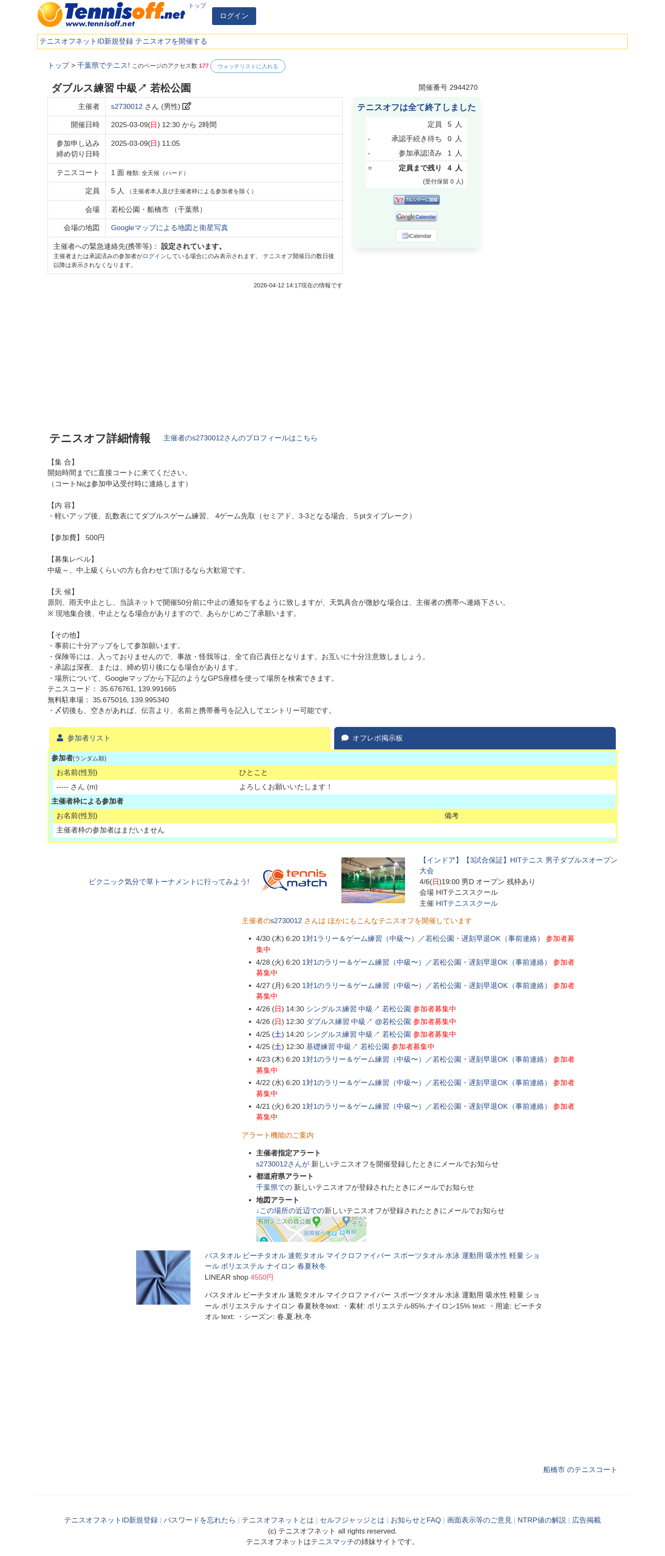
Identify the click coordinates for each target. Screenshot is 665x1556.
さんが (283, 1164)
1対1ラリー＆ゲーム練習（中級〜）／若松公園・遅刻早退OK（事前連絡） (423, 939)
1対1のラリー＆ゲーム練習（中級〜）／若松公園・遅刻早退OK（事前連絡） (426, 962)
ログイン (234, 16)
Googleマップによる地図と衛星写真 (169, 228)
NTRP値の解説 (542, 1520)
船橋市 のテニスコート (580, 1470)
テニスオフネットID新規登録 (86, 41)
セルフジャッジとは (352, 1520)
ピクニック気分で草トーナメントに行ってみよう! (169, 882)
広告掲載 (586, 1520)
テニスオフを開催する (171, 41)
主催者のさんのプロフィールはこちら (240, 438)
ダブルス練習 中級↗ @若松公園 (358, 1022)
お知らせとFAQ (416, 1520)
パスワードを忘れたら (200, 1520)
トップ (197, 5)
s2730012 (127, 107)
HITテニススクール (467, 903)
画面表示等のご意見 (479, 1520)
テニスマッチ (332, 1542)
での (275, 1187)
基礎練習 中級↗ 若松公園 (347, 1047)
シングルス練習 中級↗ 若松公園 (358, 1009)
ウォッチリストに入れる (248, 66)
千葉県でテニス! (103, 65)
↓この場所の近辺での (290, 1211)
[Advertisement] (554, 186)
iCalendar (417, 235)
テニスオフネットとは (278, 1520)
